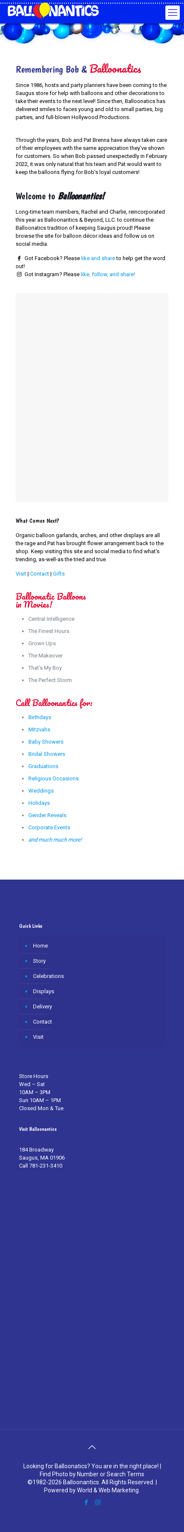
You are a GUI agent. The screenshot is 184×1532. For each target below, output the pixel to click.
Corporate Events (49, 827)
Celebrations (48, 976)
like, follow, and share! (108, 274)
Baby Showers (45, 742)
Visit (21, 573)
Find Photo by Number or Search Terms (92, 1474)
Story (39, 961)
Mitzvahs (39, 729)
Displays (43, 991)
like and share (98, 258)
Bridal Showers (46, 754)
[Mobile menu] (172, 12)
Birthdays (39, 717)
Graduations (43, 766)
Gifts (59, 573)
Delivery (42, 1006)
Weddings (41, 791)
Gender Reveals (47, 815)
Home (40, 946)
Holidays (39, 803)
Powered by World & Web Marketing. (92, 1490)
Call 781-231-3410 (40, 1166)
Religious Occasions (53, 778)
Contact (39, 573)
